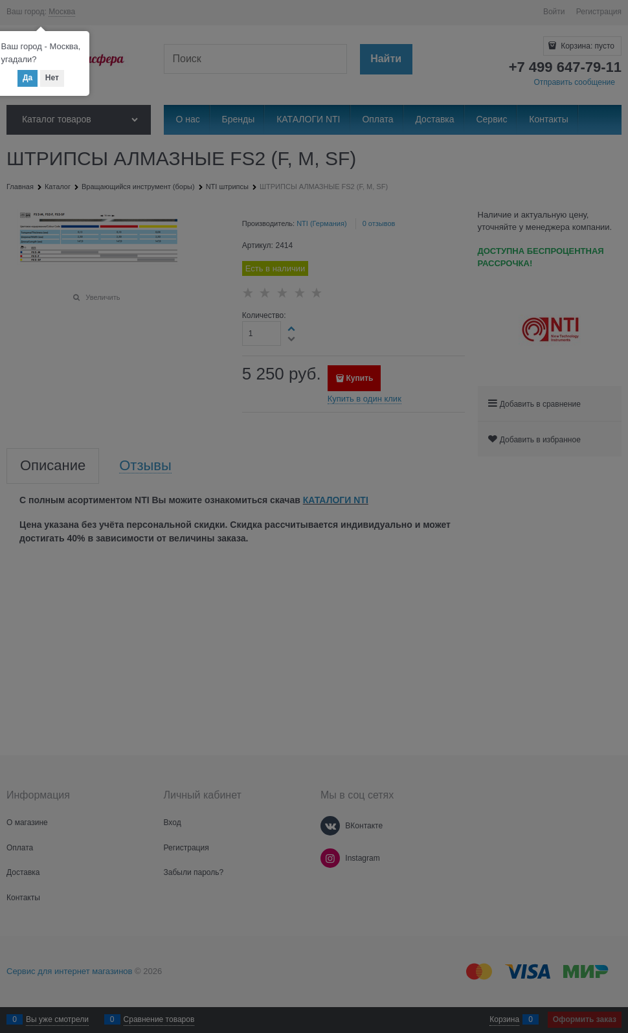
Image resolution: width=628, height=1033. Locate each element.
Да (27, 77)
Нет (52, 77)
